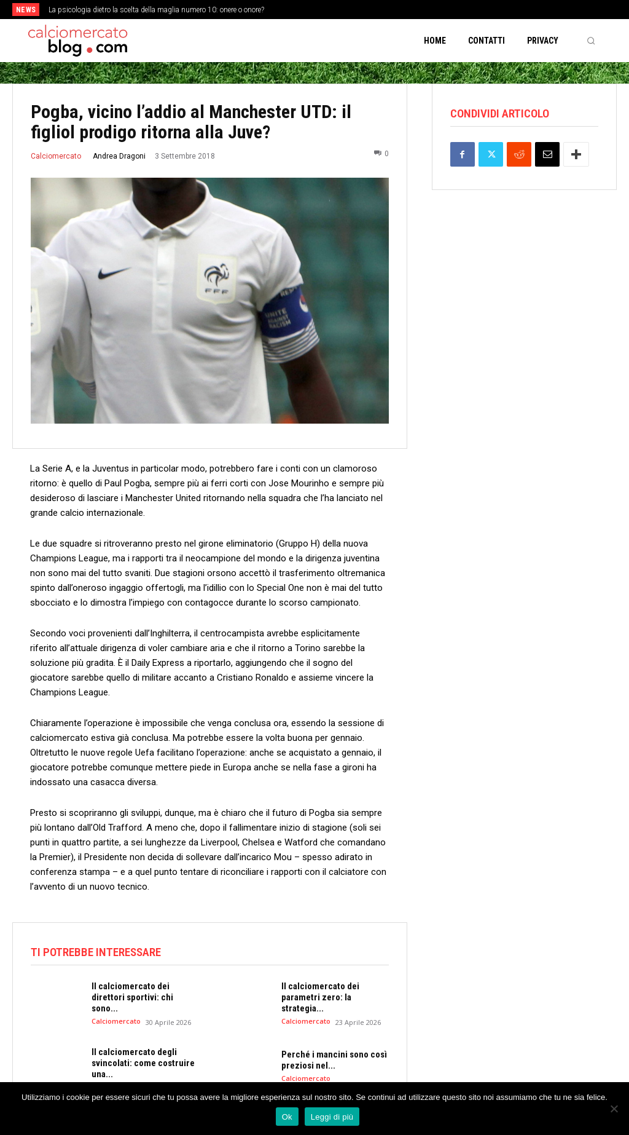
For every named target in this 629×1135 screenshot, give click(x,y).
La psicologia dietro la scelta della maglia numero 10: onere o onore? (156, 10)
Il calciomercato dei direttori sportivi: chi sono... (132, 997)
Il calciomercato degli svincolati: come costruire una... (143, 1063)
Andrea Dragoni (119, 156)
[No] (614, 1108)
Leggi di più (332, 1116)
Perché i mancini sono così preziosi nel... (334, 1060)
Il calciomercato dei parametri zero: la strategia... (320, 997)
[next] (346, 9)
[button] (590, 40)
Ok (287, 1116)
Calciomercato (56, 156)
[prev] (327, 9)
